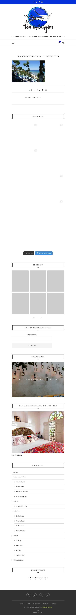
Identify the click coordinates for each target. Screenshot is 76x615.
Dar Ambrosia (17, 455)
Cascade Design (47, 607)
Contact (46, 603)
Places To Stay (20, 555)
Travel (16, 535)
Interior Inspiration (20, 477)
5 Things (18, 540)
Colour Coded (20, 482)
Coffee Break (20, 516)
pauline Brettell (33, 98)
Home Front (20, 487)
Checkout (36, 603)
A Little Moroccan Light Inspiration (38, 380)
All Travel (19, 545)
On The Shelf (20, 526)
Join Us (16, 501)
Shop (21, 603)
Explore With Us (21, 506)
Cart (28, 603)
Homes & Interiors (22, 491)
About (16, 472)
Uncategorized (18, 560)
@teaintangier (38, 318)
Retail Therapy (20, 531)
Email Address (32, 335)
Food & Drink (20, 521)
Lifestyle (16, 511)
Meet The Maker (21, 496)
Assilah (18, 550)
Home (54, 603)
